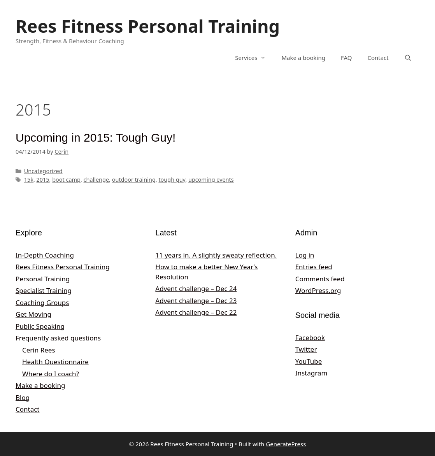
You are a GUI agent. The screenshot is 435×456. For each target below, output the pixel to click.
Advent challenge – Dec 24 (196, 288)
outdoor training (134, 179)
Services (254, 57)
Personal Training (43, 278)
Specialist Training (44, 290)
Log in (304, 255)
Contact (377, 57)
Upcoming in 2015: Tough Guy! (95, 137)
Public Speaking (40, 326)
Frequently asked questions (58, 337)
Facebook (310, 337)
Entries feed (313, 266)
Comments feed (320, 278)
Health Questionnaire (55, 361)
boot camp (66, 179)
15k (28, 179)
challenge (96, 179)
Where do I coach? (50, 373)
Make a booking (303, 57)
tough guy (171, 179)
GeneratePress (286, 444)
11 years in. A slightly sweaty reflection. (216, 255)
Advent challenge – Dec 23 (196, 300)
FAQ (346, 57)
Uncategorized (43, 171)
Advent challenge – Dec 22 (196, 312)
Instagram (311, 372)
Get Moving (33, 314)
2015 (43, 179)
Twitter (306, 349)
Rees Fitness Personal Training (148, 26)
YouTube (308, 361)
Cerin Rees (38, 350)
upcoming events (211, 179)
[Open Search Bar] (407, 57)
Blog (23, 397)
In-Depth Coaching (45, 255)
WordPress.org (318, 290)
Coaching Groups (42, 302)
